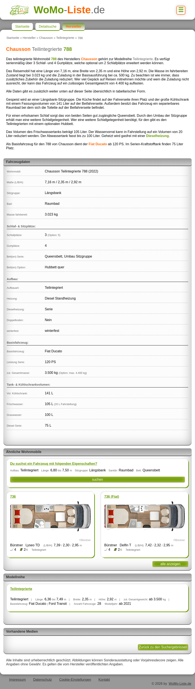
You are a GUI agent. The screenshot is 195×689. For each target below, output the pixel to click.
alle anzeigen (170, 564)
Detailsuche (47, 26)
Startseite (12, 38)
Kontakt (104, 679)
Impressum (17, 679)
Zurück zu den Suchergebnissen (163, 647)
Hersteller (29, 38)
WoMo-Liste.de (180, 683)
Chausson (46, 38)
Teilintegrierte (65, 38)
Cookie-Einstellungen (75, 679)
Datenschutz (42, 679)
